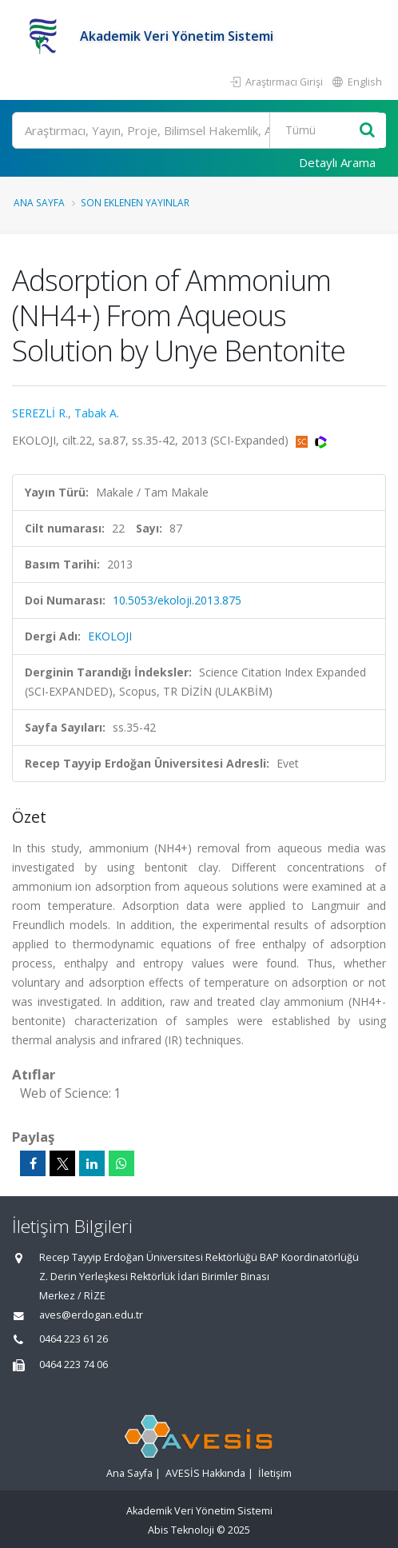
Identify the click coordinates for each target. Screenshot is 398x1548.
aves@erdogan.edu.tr (91, 1315)
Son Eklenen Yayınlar (135, 202)
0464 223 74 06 (73, 1364)
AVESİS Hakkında (205, 1473)
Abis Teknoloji (181, 1530)
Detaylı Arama (337, 162)
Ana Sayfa (39, 202)
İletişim (275, 1473)
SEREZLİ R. (40, 413)
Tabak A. (96, 413)
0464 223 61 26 (73, 1339)
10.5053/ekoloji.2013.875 (177, 600)
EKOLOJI (110, 636)
